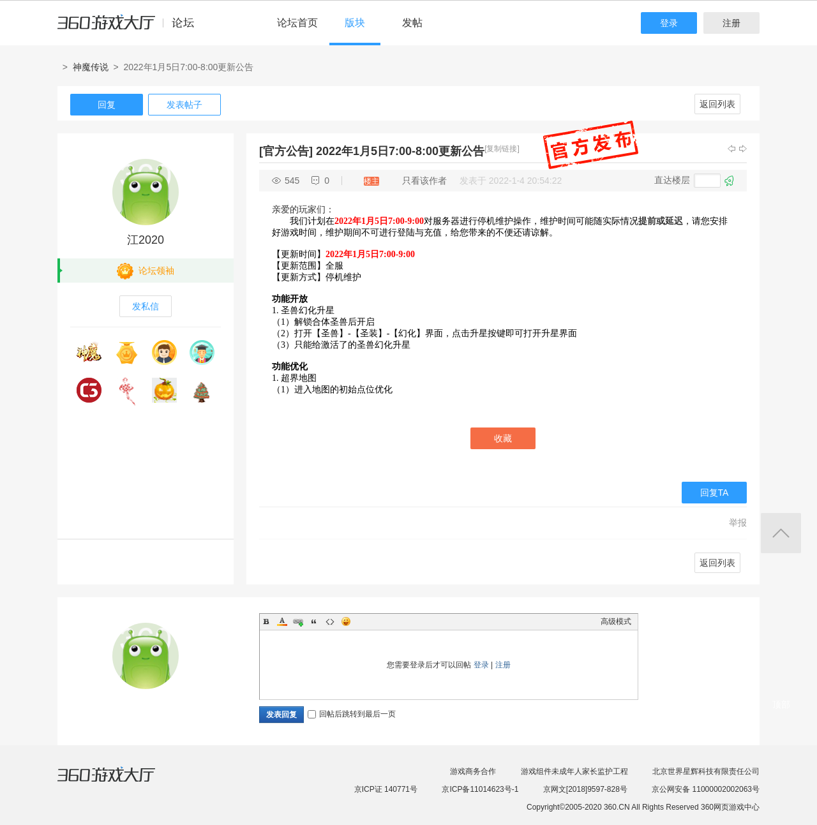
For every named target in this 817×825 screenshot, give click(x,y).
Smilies (346, 621)
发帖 (412, 22)
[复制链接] (502, 148)
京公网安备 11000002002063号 (706, 789)
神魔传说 (91, 67)
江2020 (145, 240)
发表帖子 (184, 105)
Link (298, 621)
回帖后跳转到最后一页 (352, 714)
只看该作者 (424, 180)
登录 (669, 23)
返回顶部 (781, 533)
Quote (314, 621)
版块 (355, 22)
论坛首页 (297, 22)
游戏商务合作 (473, 771)
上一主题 (731, 148)
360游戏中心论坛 (131, 28)
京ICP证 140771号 (385, 789)
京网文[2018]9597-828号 (585, 789)
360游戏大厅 (119, 782)
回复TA (714, 492)
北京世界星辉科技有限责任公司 (706, 771)
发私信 (145, 306)
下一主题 (743, 148)
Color (282, 621)
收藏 (503, 438)
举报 (738, 522)
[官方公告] (286, 151)
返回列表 (717, 104)
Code (330, 621)
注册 (731, 23)
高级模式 (616, 621)
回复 (107, 105)
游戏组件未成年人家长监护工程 (574, 771)
